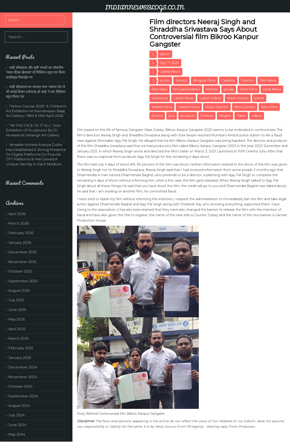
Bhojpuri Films (204, 80)
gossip (229, 89)
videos (257, 116)
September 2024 (23, 396)
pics (172, 116)
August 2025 (19, 290)
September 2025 (23, 281)
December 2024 (22, 367)
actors (165, 80)
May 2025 (16, 319)
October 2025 (20, 271)
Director (247, 80)
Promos (207, 116)
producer (188, 116)
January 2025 (19, 357)
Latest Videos (210, 98)
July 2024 (16, 415)
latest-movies (237, 98)
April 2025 (17, 329)
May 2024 (16, 434)
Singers (225, 116)
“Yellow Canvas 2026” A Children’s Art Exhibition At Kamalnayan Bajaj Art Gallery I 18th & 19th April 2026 (36, 111)
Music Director (216, 107)
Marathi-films (162, 107)
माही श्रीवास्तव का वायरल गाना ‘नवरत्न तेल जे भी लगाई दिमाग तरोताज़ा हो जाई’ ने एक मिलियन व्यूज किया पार (36, 92)
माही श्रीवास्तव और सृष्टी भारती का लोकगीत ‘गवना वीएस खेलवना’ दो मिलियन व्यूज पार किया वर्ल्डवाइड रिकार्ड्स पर (35, 72)
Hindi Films (248, 89)
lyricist (259, 98)
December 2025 (22, 252)
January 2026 (19, 242)
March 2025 (18, 338)
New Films (269, 107)
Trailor (241, 116)
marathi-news (189, 107)
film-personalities (186, 89)
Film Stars (159, 89)
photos (157, 116)
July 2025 (16, 300)
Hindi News (272, 89)
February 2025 (20, 348)
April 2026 (17, 214)
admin (165, 54)
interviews (160, 98)
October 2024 (20, 386)
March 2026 (18, 223)
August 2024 (19, 405)
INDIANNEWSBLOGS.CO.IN (144, 7)
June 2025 (17, 310)
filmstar (212, 89)
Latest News (170, 72)
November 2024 (22, 377)
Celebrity (228, 80)
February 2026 (20, 233)
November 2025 (22, 262)
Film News (268, 80)
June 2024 (17, 425)
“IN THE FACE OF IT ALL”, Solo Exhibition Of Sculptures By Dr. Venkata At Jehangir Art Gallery (33, 130)
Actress (181, 80)
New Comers (244, 107)
